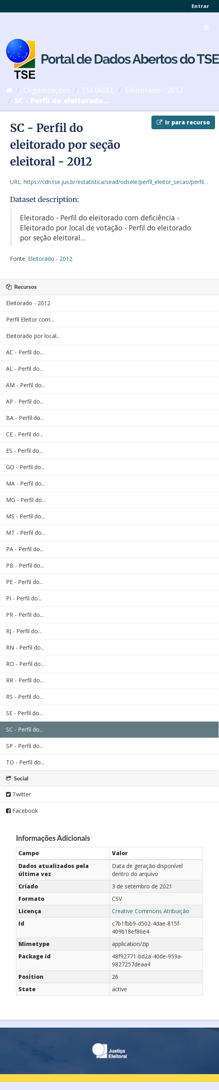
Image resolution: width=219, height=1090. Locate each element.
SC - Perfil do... (24, 729)
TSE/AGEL (97, 90)
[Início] (9, 90)
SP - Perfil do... (24, 746)
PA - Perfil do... (25, 549)
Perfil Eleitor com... (30, 319)
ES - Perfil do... (24, 450)
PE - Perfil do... (24, 582)
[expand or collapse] (206, 28)
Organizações (47, 90)
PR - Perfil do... (25, 614)
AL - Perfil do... (24, 368)
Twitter (18, 794)
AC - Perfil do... (25, 352)
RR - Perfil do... (25, 680)
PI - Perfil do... (24, 598)
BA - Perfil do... (25, 418)
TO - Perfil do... (25, 762)
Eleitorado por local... (33, 336)
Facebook (22, 810)
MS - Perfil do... (25, 516)
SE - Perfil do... (24, 713)
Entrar (200, 6)
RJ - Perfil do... (24, 631)
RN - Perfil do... (25, 647)
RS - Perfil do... (24, 696)
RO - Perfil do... (25, 664)
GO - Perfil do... (25, 467)
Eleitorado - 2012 (154, 90)
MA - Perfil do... (25, 483)
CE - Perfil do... (24, 434)
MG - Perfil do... (26, 500)
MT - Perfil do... (25, 532)
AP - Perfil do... (25, 401)
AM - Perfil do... (25, 385)
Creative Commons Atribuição (150, 911)
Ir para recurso (183, 122)
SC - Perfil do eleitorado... (62, 100)
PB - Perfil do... (25, 565)
